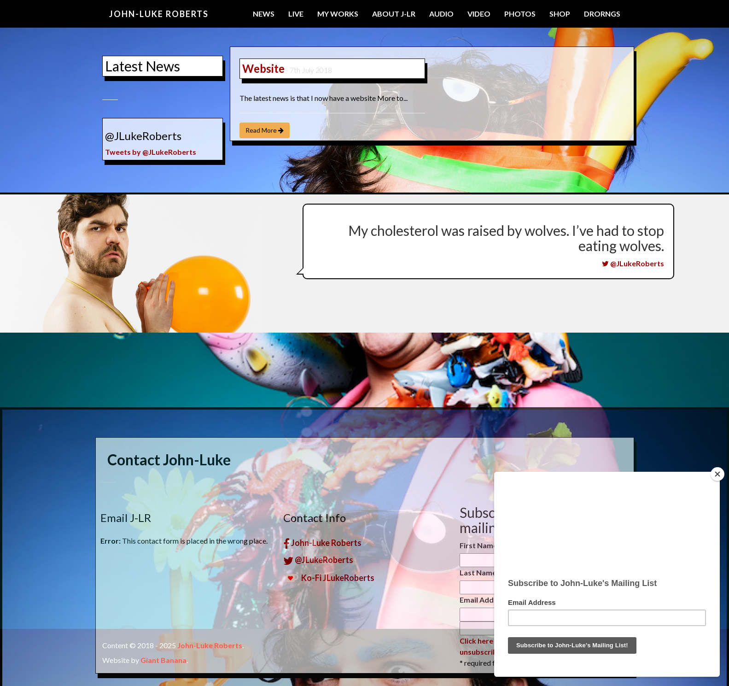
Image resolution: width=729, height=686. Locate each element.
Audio (441, 13)
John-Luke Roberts (159, 13)
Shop (559, 13)
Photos (520, 13)
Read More (264, 130)
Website (263, 68)
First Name (478, 624)
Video (478, 13)
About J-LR (393, 13)
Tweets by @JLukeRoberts (148, 151)
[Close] (717, 474)
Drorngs (602, 13)
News (263, 13)
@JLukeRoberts (633, 263)
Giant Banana (163, 660)
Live (295, 13)
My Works (337, 13)
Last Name (478, 651)
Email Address (486, 678)
